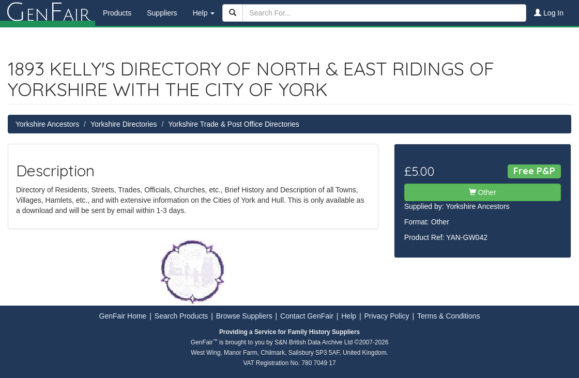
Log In (548, 13)
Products (117, 13)
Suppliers (162, 13)
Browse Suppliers (244, 316)
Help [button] (204, 13)
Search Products (181, 316)
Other (482, 192)
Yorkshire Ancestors (47, 124)
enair (47, 13)
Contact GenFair (306, 316)
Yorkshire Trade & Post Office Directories (233, 124)
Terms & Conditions (448, 316)
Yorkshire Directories (123, 124)
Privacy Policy (386, 316)
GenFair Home (123, 316)
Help (348, 316)
